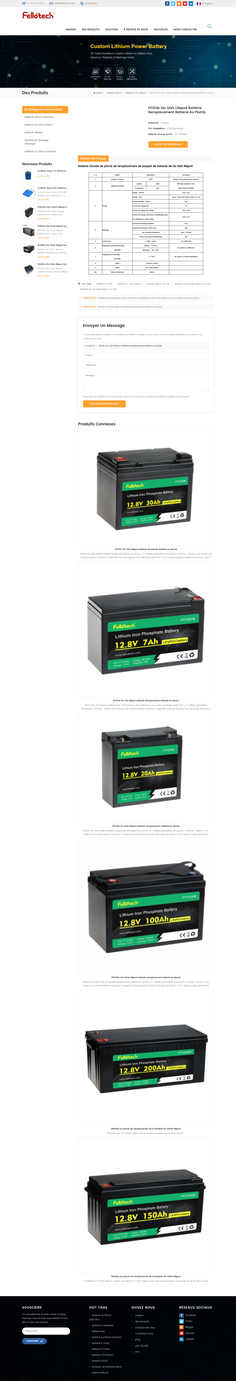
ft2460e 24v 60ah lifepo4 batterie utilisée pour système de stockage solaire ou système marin (53, 234)
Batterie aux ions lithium (38, 114)
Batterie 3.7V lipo (101, 1338)
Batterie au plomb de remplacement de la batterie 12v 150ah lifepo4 (145, 1266)
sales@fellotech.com (64, 3)
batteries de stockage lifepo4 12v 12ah (98, 278)
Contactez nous (142, 1322)
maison (74, 17)
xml (136, 1340)
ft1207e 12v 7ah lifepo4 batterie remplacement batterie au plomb (146, 690)
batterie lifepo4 (114, 82)
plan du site (140, 1334)
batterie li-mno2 (100, 1333)
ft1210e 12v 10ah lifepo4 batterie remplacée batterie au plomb (146, 538)
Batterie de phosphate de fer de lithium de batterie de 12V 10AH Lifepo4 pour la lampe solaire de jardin (149, 287)
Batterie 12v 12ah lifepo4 (129, 273)
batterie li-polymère (102, 1315)
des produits (141, 1311)
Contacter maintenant (168, 134)
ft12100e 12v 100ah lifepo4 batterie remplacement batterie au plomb (145, 967)
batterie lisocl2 (100, 1350)
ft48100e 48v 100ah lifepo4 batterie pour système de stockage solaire (53, 196)
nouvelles (164, 17)
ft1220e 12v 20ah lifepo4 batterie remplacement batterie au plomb (130, 296)
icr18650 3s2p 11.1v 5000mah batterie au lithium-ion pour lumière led (53, 160)
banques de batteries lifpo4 (107, 1356)
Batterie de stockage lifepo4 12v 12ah (193, 273)
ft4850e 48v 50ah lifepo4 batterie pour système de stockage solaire (53, 215)
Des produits (93, 17)
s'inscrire (32, 1330)
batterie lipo (98, 1321)
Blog (136, 1328)
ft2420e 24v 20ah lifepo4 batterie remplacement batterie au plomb (53, 253)
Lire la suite (43, 165)
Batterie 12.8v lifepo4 (136, 82)
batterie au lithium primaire (40, 141)
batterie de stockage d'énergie (37, 131)
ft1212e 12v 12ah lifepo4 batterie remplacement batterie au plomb (130, 335)
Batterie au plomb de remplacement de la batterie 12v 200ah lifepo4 (146, 1118)
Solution (114, 17)
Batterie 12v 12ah (104, 273)
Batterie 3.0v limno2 (102, 1344)
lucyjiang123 (91, 3)
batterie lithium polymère (39, 106)
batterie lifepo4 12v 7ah (158, 273)
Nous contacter (188, 17)
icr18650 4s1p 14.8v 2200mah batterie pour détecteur (53, 177)
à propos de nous (139, 17)
